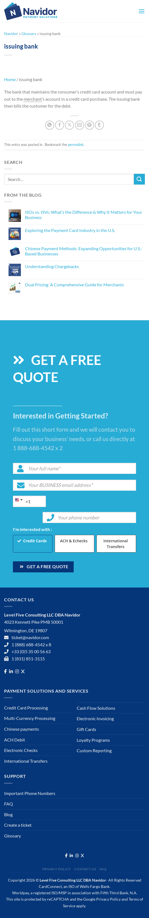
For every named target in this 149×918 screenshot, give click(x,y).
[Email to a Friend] (79, 125)
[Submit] (139, 179)
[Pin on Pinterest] (89, 125)
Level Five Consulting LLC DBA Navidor (73, 880)
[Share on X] (69, 125)
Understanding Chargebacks (52, 266)
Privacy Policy (56, 869)
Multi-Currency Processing (29, 718)
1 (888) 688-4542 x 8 (31, 644)
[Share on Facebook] (59, 125)
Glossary (28, 33)
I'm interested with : (32, 529)
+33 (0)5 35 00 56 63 (31, 651)
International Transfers (115, 543)
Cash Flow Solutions (96, 708)
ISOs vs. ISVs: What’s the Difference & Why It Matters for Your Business (83, 214)
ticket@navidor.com (30, 637)
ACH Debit (14, 739)
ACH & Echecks (74, 540)
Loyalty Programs (93, 740)
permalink (76, 144)
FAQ (8, 803)
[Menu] (141, 11)
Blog (8, 814)
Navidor (11, 33)
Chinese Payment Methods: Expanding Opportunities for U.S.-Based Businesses (83, 251)
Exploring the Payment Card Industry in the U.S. (70, 230)
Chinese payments (21, 729)
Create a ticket (18, 825)
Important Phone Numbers (29, 793)
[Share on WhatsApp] (49, 125)
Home (10, 79)
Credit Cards (35, 540)
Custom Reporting (94, 750)
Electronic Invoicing (95, 718)
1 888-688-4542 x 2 (38, 447)
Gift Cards (86, 729)
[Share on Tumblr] (99, 125)
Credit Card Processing (26, 707)
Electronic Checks (21, 750)
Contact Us (85, 869)
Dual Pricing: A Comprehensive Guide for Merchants (74, 284)
